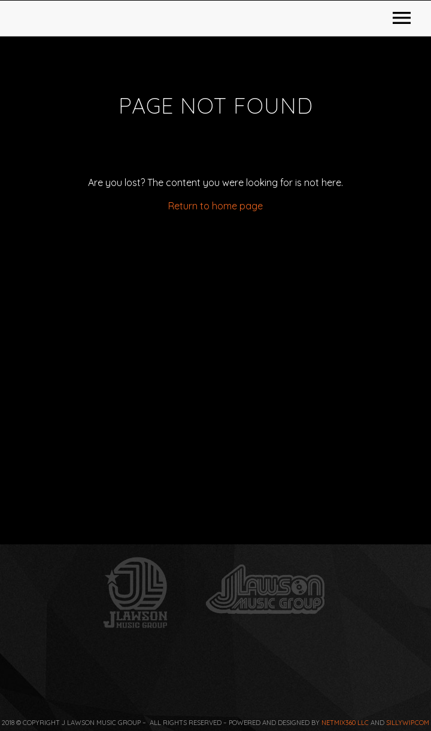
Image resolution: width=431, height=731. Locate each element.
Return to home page (215, 380)
